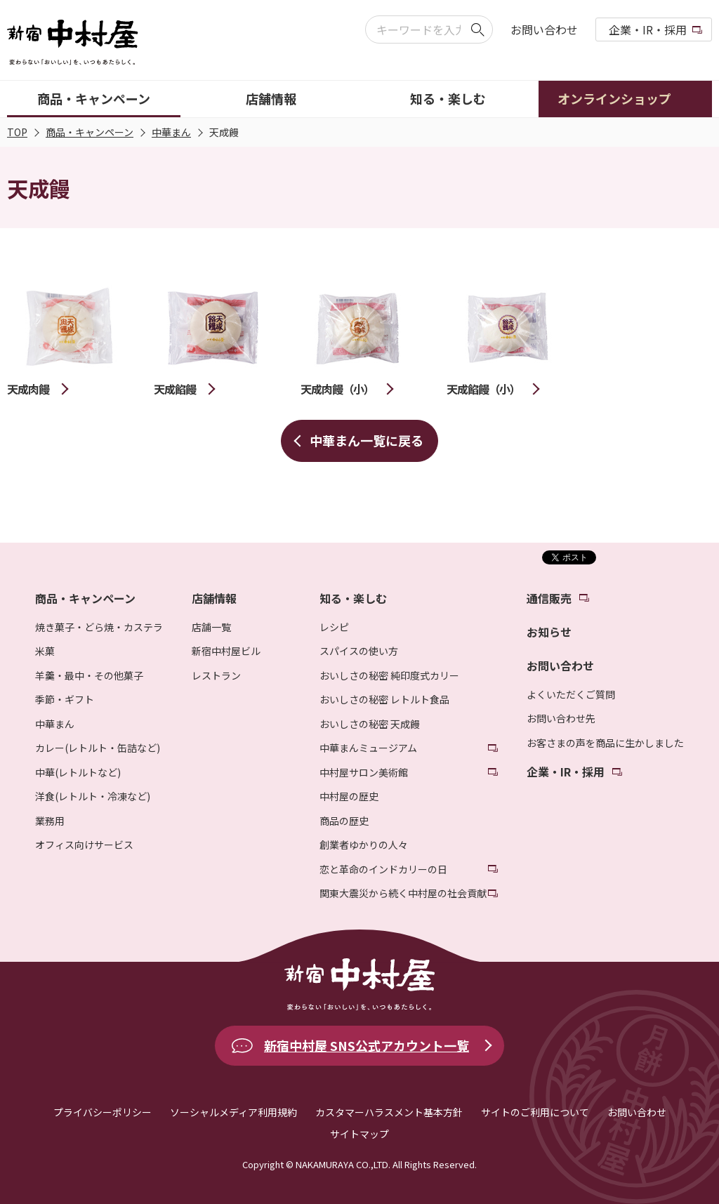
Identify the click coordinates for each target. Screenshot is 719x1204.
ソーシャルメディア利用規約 (233, 1112)
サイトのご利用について (535, 1112)
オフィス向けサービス (84, 845)
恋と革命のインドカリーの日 (383, 869)
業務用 (50, 821)
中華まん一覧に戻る (366, 440)
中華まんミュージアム (368, 748)
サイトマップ (359, 1134)
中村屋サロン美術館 (363, 772)
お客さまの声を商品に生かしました (605, 743)
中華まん (171, 132)
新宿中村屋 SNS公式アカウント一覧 (366, 1045)
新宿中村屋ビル (226, 651)
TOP (17, 132)
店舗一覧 (211, 627)
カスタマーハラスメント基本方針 (389, 1112)
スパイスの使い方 (358, 651)
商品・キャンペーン (89, 132)
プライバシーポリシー (102, 1112)
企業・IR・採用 (648, 29)
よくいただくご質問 (571, 694)
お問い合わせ (544, 29)
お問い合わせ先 (561, 718)
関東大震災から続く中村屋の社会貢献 (403, 893)
